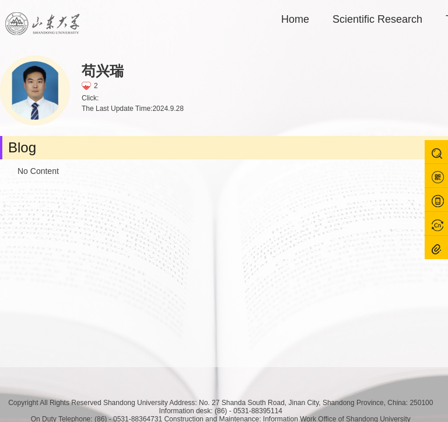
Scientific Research (377, 19)
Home (295, 19)
